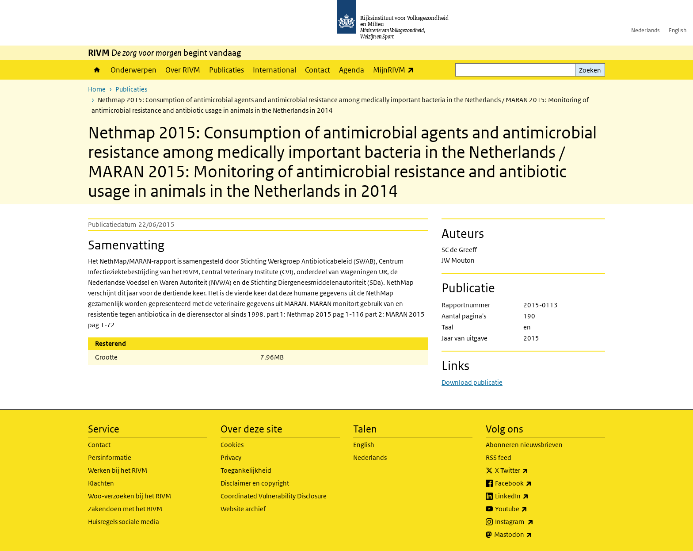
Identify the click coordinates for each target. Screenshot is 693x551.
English (677, 30)
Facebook (533, 483)
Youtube (530, 509)
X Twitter (531, 470)
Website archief (243, 509)
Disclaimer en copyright (255, 483)
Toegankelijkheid (246, 470)
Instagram (533, 522)
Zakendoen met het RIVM (125, 509)
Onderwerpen (133, 70)
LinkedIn (531, 496)
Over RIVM (182, 70)
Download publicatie (472, 382)
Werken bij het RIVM (117, 470)
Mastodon (532, 534)
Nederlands (645, 30)
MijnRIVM (396, 69)
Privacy (231, 457)
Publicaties (226, 70)
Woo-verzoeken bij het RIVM (129, 496)
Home (97, 70)
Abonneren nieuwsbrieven (524, 444)
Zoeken (590, 70)
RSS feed (498, 457)
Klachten (101, 483)
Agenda (351, 70)
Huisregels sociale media (123, 521)
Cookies (232, 444)
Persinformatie (109, 457)
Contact (317, 70)
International (274, 70)
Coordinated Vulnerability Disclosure (274, 496)
